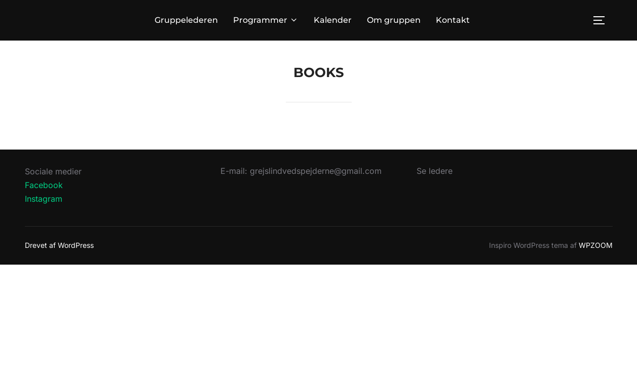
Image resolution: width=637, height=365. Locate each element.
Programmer (265, 20)
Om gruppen (394, 20)
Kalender (333, 20)
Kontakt (453, 20)
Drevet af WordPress (59, 245)
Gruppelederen (186, 20)
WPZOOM (596, 245)
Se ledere (435, 171)
